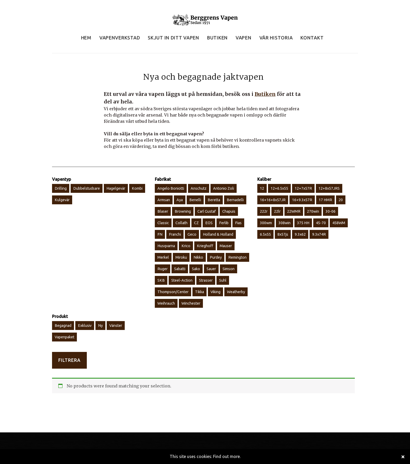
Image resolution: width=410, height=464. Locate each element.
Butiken (265, 94)
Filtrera (69, 360)
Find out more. (227, 456)
